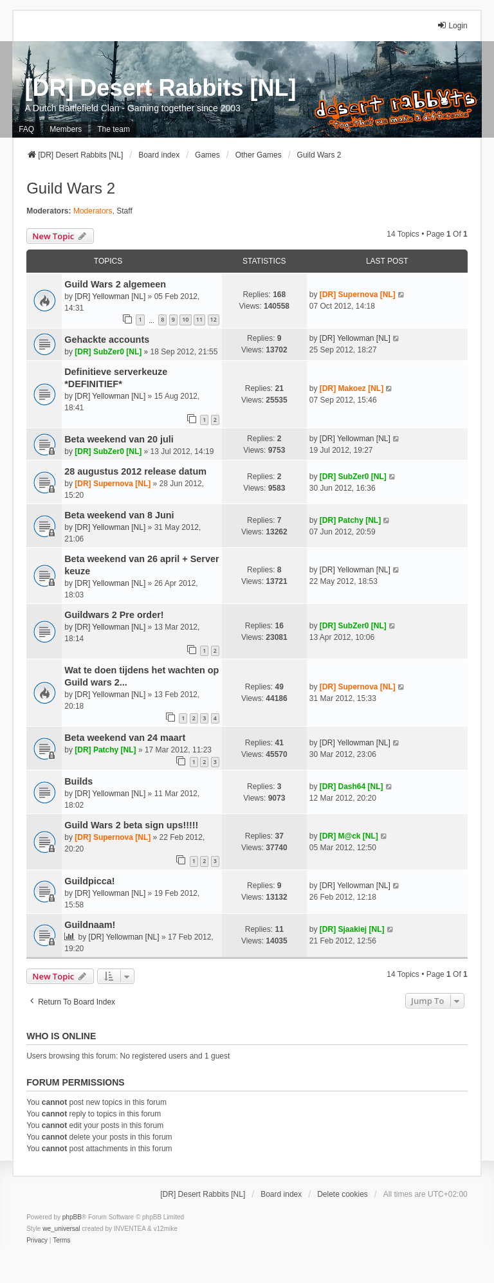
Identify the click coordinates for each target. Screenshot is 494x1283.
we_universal (61, 1228)
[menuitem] (37, 1240)
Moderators (93, 210)
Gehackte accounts (106, 339)
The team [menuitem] (113, 129)
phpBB (72, 1217)
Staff (124, 210)
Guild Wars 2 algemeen (115, 284)
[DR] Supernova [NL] (358, 294)
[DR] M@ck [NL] (349, 836)
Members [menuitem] (66, 129)
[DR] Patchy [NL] (350, 520)
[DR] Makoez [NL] (351, 388)
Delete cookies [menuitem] (342, 1194)
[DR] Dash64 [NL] (351, 786)
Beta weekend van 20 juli (119, 439)
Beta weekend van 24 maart (124, 737)
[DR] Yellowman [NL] (110, 296)
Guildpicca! (89, 881)
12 (213, 319)
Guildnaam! (89, 925)
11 (199, 319)
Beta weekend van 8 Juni (119, 515)
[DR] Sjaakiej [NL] (352, 929)
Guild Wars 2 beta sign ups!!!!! (131, 825)
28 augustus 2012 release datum (135, 471)
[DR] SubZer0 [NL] (108, 351)
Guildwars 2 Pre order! (113, 615)
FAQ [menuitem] (26, 129)
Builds (78, 781)
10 (185, 319)
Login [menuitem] (452, 25)
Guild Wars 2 (70, 188)
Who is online (61, 1036)
